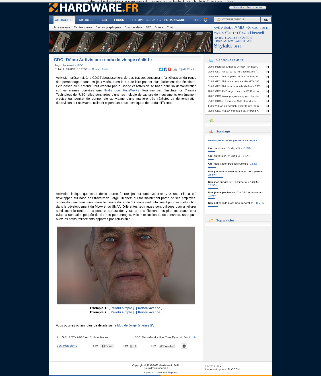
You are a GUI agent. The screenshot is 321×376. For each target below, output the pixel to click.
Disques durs (133, 27)
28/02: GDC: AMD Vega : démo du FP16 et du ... (234, 91)
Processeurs (62, 27)
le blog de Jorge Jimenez (133, 325)
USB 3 (238, 46)
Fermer (230, 1)
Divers (159, 27)
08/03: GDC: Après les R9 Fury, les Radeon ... (233, 71)
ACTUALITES (64, 20)
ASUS (255, 28)
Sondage (223, 131)
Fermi (245, 33)
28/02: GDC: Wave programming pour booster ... (235, 96)
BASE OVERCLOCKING (145, 20)
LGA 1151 (219, 38)
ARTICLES (86, 20)
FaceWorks (69, 65)
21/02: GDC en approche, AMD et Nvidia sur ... (234, 101)
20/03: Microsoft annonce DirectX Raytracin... (233, 66)
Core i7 (233, 32)
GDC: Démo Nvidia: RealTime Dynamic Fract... (165, 337)
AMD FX (243, 27)
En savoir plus (214, 1)
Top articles (225, 220)
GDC (80, 65)
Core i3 (263, 27)
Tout (170, 27)
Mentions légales (166, 372)
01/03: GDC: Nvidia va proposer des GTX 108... (234, 81)
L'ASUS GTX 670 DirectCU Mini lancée (82, 337)
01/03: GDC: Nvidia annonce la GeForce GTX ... (235, 86)
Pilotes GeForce (223, 41)
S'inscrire (238, 7)
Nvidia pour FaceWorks (121, 90)
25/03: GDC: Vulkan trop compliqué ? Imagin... (234, 110)
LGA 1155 (231, 37)
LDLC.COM (233, 369)
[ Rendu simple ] (121, 308)
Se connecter (254, 7)
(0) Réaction (188, 69)
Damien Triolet (100, 69)
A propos (149, 372)
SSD (148, 27)
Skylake (223, 46)
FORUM (119, 20)
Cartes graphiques (108, 27)
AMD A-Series (223, 27)
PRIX (104, 20)
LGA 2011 (245, 37)
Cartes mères (83, 27)
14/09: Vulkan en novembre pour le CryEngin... (234, 106)
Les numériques (214, 369)
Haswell (257, 33)
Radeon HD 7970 (243, 41)
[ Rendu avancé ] (149, 308)
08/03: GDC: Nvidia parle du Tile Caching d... (234, 76)
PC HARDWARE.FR (176, 20)
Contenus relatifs (229, 60)
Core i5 (219, 33)
